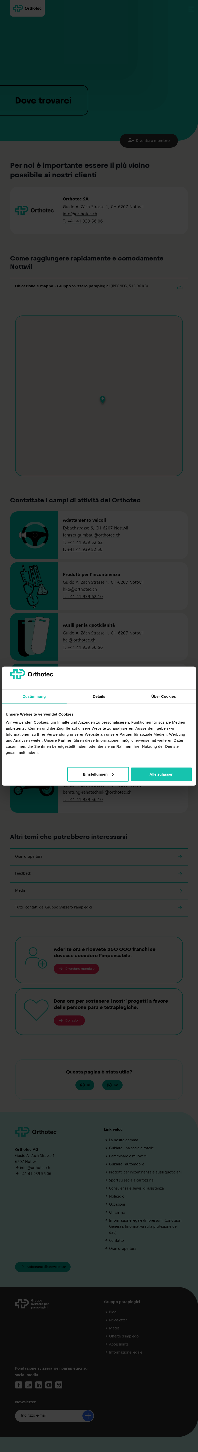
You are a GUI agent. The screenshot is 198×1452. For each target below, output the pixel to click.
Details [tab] (99, 696)
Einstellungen (98, 774)
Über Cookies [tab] (163, 696)
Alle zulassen (161, 774)
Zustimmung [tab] (34, 696)
